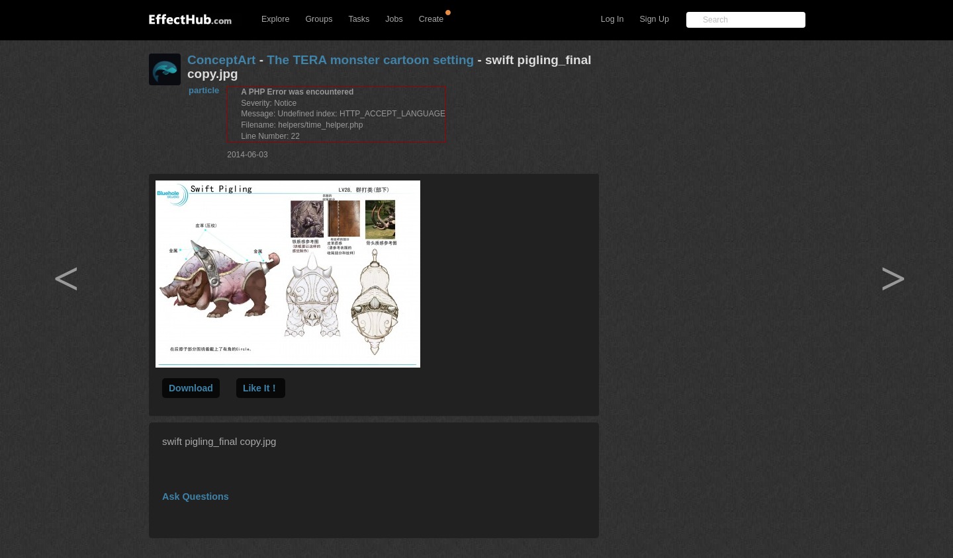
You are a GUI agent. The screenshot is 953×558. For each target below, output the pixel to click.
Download (191, 388)
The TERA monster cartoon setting (370, 60)
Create (431, 19)
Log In (612, 19)
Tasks (358, 19)
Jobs (393, 19)
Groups (318, 19)
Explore (275, 19)
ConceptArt (221, 60)
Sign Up (654, 19)
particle (204, 90)
